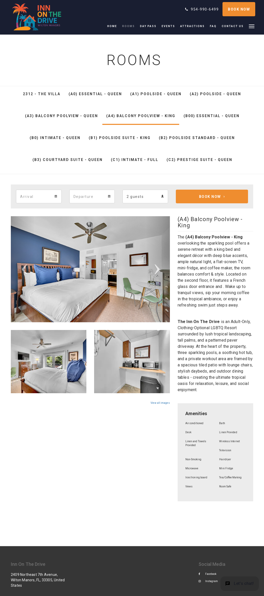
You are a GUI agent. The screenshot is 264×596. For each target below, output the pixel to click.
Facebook (208, 574)
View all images (160, 402)
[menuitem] (113, 26)
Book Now (210, 197)
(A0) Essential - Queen (95, 94)
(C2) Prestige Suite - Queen (199, 160)
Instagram (208, 581)
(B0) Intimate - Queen (55, 138)
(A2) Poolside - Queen (215, 94)
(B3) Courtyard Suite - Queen (67, 160)
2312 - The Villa (41, 94)
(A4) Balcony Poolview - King (140, 116)
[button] (251, 26)
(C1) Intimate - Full (134, 160)
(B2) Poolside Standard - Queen (197, 138)
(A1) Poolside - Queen (156, 94)
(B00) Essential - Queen (212, 116)
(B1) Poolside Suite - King (120, 138)
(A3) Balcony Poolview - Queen (61, 116)
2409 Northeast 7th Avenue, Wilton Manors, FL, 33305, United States (38, 580)
